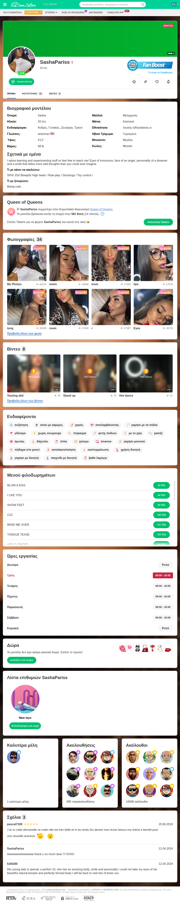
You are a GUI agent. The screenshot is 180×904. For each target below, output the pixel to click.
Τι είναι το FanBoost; (160, 72)
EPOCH (96, 890)
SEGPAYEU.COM (110, 890)
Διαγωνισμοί (96, 12)
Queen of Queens (101, 209)
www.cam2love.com (56, 889)
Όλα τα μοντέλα (12, 12)
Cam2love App (116, 12)
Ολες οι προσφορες (74, 12)
